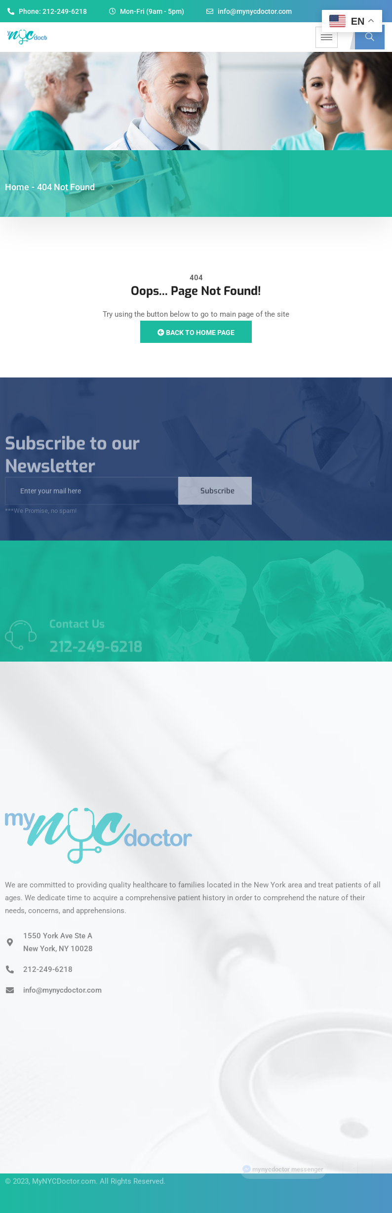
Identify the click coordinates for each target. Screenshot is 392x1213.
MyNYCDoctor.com (64, 1173)
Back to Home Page (196, 332)
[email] (91, 498)
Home (17, 187)
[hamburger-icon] (326, 37)
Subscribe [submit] (217, 498)
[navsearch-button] (370, 37)
